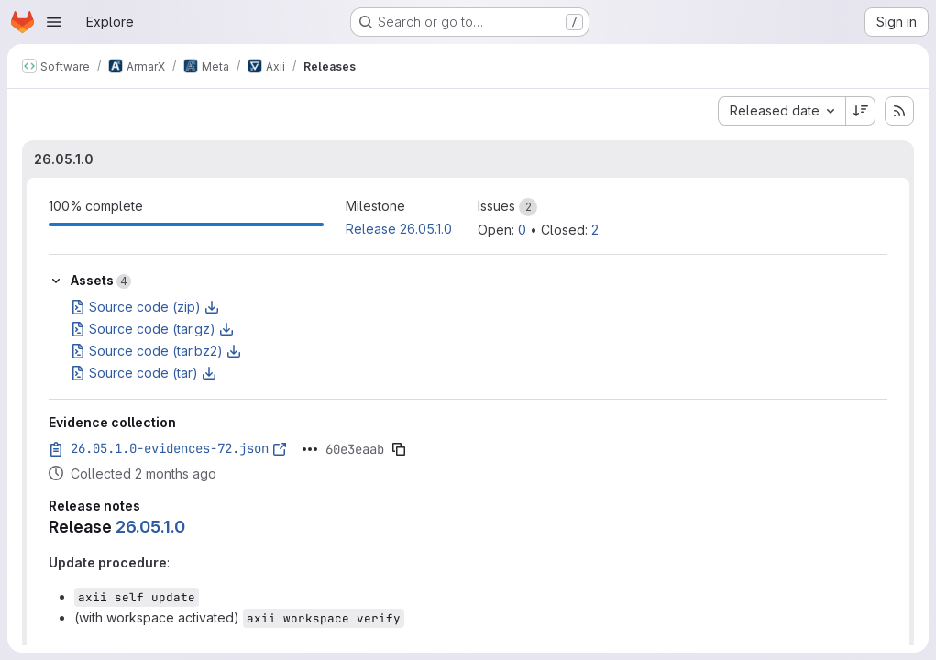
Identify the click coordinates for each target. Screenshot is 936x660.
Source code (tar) (143, 372)
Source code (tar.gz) (152, 328)
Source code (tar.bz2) (156, 350)
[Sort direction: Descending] (860, 111)
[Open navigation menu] (54, 22)
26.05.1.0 (64, 159)
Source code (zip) (145, 306)
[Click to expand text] (310, 449)
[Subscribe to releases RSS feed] (899, 111)
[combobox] (781, 111)
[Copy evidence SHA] (398, 449)
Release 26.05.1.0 (399, 228)
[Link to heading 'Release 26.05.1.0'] (194, 526)
